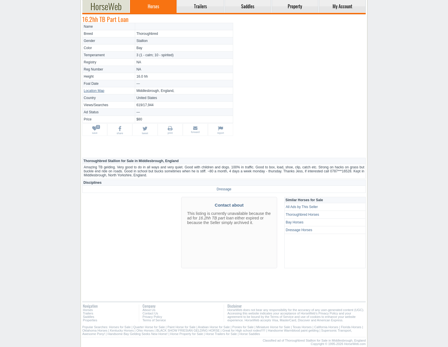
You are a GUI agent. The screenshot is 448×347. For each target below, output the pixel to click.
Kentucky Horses (122, 330)
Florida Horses (351, 327)
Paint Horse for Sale (181, 327)
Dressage (224, 189)
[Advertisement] (300, 63)
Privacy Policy (152, 316)
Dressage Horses (299, 230)
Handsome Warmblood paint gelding (293, 330)
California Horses (326, 327)
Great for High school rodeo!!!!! (243, 330)
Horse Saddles (249, 334)
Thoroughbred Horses (302, 215)
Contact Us (150, 313)
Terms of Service (154, 320)
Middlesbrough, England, (155, 91)
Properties (90, 320)
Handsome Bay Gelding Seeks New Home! (137, 334)
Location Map (94, 91)
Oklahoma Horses (94, 330)
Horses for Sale (120, 327)
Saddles (88, 316)
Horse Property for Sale (186, 334)
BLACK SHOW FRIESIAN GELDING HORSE (188, 330)
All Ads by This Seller (302, 207)
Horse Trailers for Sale (221, 334)
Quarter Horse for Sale (149, 327)
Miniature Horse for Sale (273, 327)
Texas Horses (302, 327)
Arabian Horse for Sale (214, 327)
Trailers (88, 313)
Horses (88, 310)
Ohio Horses (145, 330)
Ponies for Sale (243, 327)
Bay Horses (294, 222)
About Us (149, 310)
